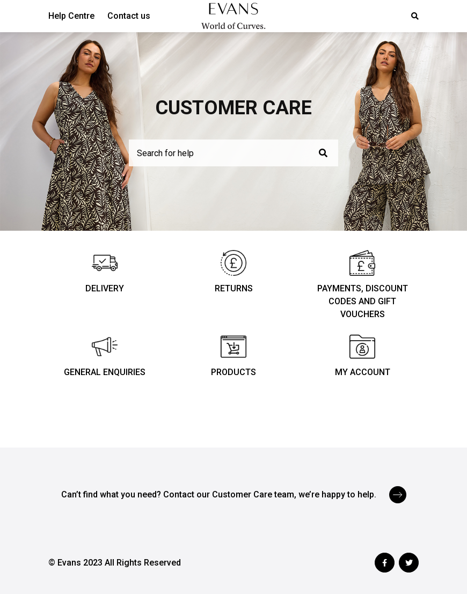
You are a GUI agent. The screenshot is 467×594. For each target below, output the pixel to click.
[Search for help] (233, 153)
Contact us (128, 16)
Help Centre (71, 16)
